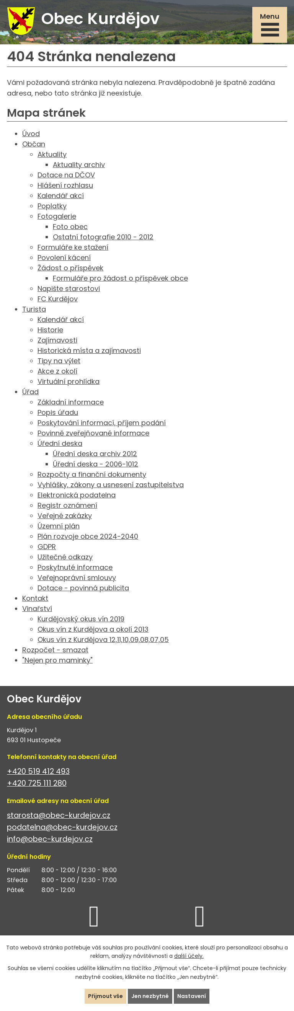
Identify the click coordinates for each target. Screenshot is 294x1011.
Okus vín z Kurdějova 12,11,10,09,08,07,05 (103, 639)
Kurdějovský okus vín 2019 (81, 619)
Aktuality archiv (79, 164)
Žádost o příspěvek (70, 268)
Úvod (31, 133)
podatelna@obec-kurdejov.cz (62, 827)
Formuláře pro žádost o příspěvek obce (120, 278)
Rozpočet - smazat (55, 650)
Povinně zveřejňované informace (93, 433)
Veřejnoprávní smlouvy (77, 577)
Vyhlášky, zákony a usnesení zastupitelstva (111, 484)
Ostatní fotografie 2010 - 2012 (103, 237)
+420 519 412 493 (38, 771)
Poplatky (52, 206)
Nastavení (191, 996)
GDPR (47, 546)
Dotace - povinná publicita (83, 588)
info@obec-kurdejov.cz (50, 839)
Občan (33, 144)
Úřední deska (60, 443)
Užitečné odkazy (65, 557)
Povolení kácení (64, 257)
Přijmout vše (105, 996)
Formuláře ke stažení (73, 247)
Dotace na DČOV (66, 175)
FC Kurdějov (58, 299)
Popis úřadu (58, 412)
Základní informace (71, 402)
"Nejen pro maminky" (57, 660)
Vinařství (37, 608)
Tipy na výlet (59, 361)
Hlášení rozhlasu (65, 185)
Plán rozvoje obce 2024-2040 (88, 536)
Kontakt (35, 598)
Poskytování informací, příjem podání (102, 422)
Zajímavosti (57, 340)
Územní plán (59, 526)
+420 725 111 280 (37, 783)
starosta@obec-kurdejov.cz (58, 815)
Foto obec (70, 226)
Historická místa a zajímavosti (89, 350)
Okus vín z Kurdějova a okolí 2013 (93, 629)
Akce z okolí (57, 371)
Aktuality (52, 154)
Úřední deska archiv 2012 (95, 453)
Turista (34, 309)
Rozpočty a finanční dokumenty (92, 474)
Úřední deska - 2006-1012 (95, 464)
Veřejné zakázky (65, 515)
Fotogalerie (57, 216)
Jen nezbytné (150, 996)
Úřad (30, 392)
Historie (50, 330)
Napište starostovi (69, 288)
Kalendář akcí (61, 195)
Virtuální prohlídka (69, 381)
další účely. (189, 956)
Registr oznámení (67, 505)
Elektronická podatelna (77, 495)
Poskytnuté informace (75, 567)
